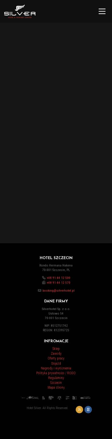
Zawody (56, 354)
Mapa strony (56, 387)
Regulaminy (56, 378)
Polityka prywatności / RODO (56, 373)
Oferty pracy (56, 358)
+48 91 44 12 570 (58, 283)
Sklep (56, 349)
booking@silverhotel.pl (59, 290)
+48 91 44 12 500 (58, 278)
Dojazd (56, 363)
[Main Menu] (102, 11)
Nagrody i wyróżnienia (56, 368)
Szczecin (56, 383)
